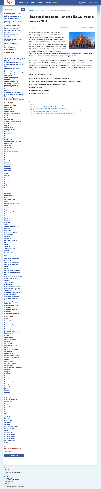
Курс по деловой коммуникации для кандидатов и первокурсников (13, 47)
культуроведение (9, 130)
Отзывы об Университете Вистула (14, 72)
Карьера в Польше (11, 43)
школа (6, 388)
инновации (7, 335)
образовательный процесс (12, 357)
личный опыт (8, 228)
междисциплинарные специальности (10, 139)
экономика (7, 168)
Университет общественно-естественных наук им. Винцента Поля (14, 94)
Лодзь (6, 184)
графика (6, 115)
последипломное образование (13, 368)
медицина (7, 136)
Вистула (6, 268)
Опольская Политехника (11, 278)
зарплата (7, 208)
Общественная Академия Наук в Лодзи (13, 65)
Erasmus (6, 319)
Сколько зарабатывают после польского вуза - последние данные (52, 105)
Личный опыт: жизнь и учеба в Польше (13, 22)
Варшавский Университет (11, 264)
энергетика (7, 170)
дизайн (6, 117)
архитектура (8, 107)
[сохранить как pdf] (87, 27)
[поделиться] (64, 27)
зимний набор (8, 420)
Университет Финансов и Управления (11, 306)
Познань (6, 188)
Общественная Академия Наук (13, 62)
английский (7, 321)
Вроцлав (6, 178)
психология (7, 154)
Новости (48, 3)
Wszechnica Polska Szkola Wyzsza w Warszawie (14, 59)
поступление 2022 (9, 436)
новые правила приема (11, 426)
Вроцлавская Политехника (12, 270)
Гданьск (6, 180)
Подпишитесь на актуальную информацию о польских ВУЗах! (13, 447)
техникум (7, 384)
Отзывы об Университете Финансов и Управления (11, 86)
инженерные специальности (12, 122)
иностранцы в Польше (11, 212)
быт (5, 198)
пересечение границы (10, 232)
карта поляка (8, 402)
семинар (6, 408)
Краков (6, 182)
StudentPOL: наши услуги (12, 25)
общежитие (7, 230)
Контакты (40, 3)
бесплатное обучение (10, 325)
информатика (8, 124)
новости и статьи (37, 10)
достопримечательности (11, 204)
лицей (6, 347)
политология (8, 148)
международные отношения (12, 142)
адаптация (7, 193)
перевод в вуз (8, 432)
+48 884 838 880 (85, 2)
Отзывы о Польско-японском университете (12, 69)
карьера (6, 218)
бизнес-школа (8, 327)
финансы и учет (9, 164)
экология (7, 166)
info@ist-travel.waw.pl (9, 481)
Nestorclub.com (21, 486)
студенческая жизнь (10, 380)
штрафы (6, 251)
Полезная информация (12, 28)
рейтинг (6, 281)
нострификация (9, 428)
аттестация (7, 260)
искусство (7, 126)
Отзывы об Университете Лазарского (11, 78)
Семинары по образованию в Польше (12, 31)
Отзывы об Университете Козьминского (11, 75)
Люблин (6, 186)
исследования (8, 337)
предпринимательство (11, 152)
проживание (8, 238)
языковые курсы (9, 253)
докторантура (8, 333)
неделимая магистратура (11, 355)
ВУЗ (5, 274)
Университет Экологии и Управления (11, 310)
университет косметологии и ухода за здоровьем (12, 293)
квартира (7, 220)
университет (8, 285)
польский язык (8, 366)
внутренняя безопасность (12, 113)
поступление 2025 (9, 438)
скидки (6, 442)
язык (5, 412)
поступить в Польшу (10, 404)
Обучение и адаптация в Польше (11, 35)
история (6, 216)
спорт (6, 244)
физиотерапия (8, 160)
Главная (20, 3)
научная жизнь (8, 353)
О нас (27, 3)
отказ (6, 430)
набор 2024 (7, 424)
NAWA (6, 414)
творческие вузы (9, 283)
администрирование (10, 105)
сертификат (7, 374)
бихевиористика (9, 111)
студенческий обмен (10, 382)
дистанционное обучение (12, 331)
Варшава (7, 176)
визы (5, 202)
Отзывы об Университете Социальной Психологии (11, 82)
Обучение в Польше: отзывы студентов (12, 40)
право (6, 150)
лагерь (6, 224)
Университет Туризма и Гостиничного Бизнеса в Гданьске (14, 99)
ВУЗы (32, 3)
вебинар (6, 418)
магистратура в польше (11, 349)
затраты (6, 210)
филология (7, 162)
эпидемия (7, 392)
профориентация (9, 440)
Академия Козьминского (11, 258)
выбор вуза (7, 398)
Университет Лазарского (11, 296)
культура (7, 222)
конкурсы (7, 341)
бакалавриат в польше (11, 323)
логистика (7, 132)
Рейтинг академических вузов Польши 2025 (46, 111)
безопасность (8, 109)
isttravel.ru (6, 483)
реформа (7, 372)
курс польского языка (10, 345)
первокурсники (8, 361)
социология (7, 156)
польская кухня (8, 234)
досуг (6, 206)
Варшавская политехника (11, 262)
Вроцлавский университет (12, 272)
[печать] (74, 27)
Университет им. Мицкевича (12, 287)
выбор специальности (11, 400)
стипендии (7, 378)
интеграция (7, 214)
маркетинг (7, 134)
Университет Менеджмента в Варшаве (12, 89)
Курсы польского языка (12, 19)
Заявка (55, 3)
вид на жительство (10, 200)
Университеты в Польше (12, 14)
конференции (8, 343)
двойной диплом (9, 329)
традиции (7, 246)
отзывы (6, 359)
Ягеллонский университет (11, 313)
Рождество (7, 242)
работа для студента (10, 240)
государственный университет (13, 276)
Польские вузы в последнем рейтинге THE (46, 106)
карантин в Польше (10, 339)
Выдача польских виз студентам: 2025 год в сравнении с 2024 (51, 108)
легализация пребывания (11, 226)
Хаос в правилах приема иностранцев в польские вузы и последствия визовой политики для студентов (61, 110)
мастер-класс (8, 351)
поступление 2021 (9, 434)
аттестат (7, 416)
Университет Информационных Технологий (13, 289)
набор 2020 (7, 422)
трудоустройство (9, 248)
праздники (7, 236)
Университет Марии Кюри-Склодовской (12, 299)
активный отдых (9, 196)
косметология (8, 128)
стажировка (7, 376)
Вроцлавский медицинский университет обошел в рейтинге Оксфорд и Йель (55, 113)
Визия (6, 266)
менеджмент (8, 144)
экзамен (6, 390)
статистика (7, 410)
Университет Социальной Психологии (11, 303)
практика (7, 370)
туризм (6, 158)
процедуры (7, 406)
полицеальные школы (10, 363)
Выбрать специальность (12, 16)
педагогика (7, 146)
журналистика (8, 119)
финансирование (9, 386)
